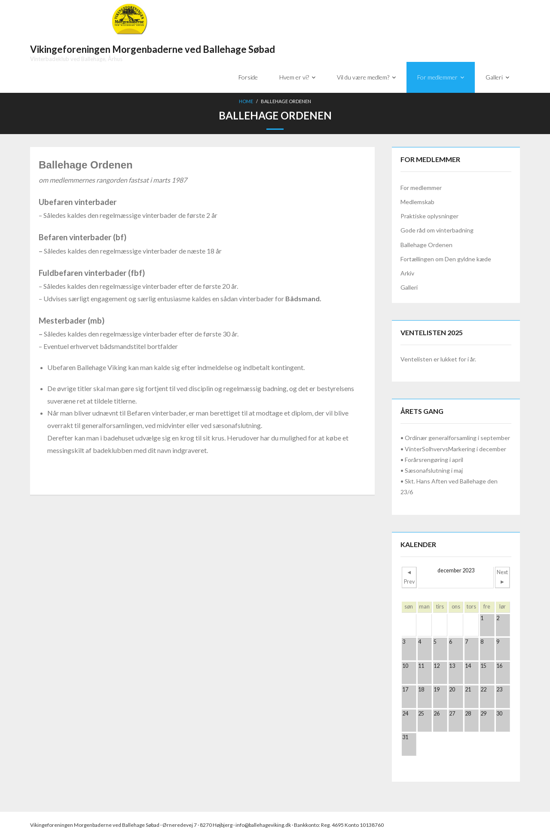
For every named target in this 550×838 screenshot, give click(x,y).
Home (246, 101)
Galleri (409, 287)
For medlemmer (421, 187)
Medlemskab (417, 201)
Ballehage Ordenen (426, 244)
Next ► (502, 577)
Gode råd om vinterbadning (437, 230)
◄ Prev (409, 577)
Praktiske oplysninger (429, 216)
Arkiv (407, 273)
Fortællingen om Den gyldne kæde (445, 259)
